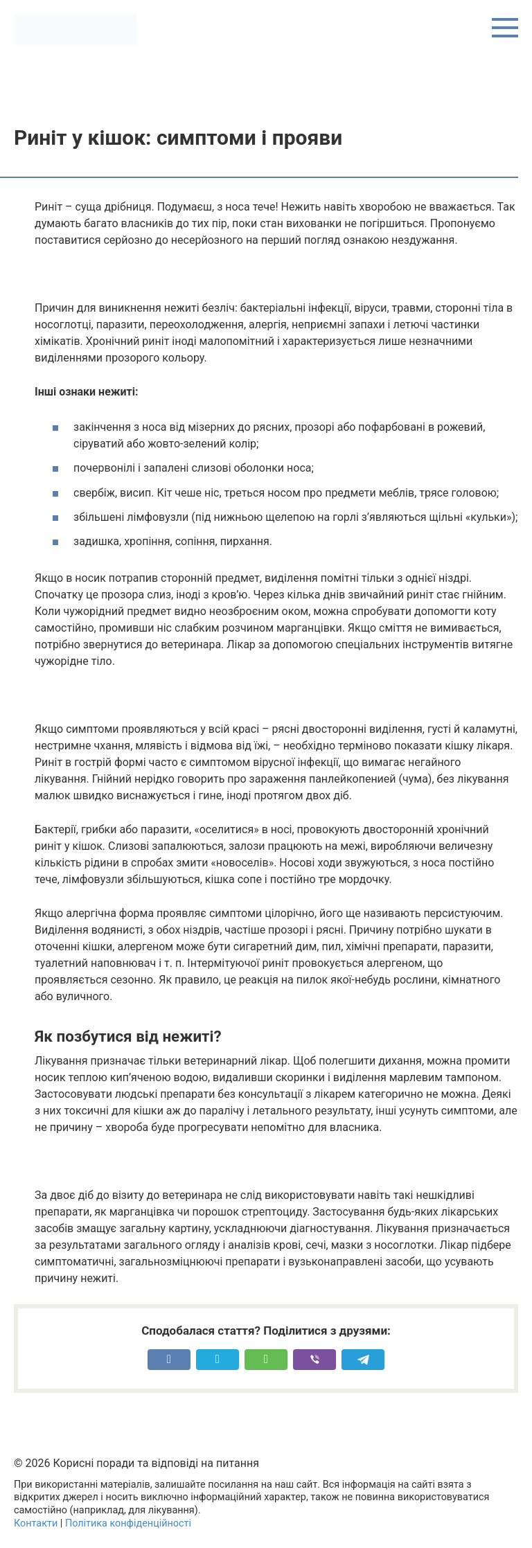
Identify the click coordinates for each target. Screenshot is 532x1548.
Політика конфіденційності (128, 1523)
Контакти (35, 1523)
